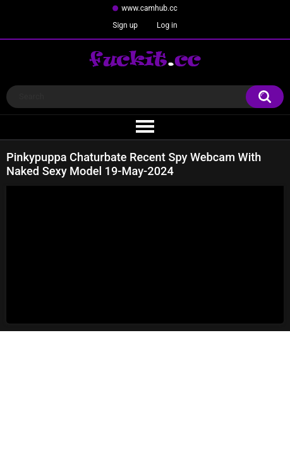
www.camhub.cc (149, 8)
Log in (167, 25)
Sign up (125, 25)
